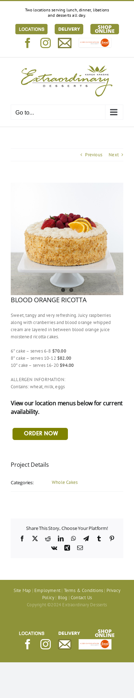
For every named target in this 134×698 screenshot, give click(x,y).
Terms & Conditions (83, 590)
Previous (93, 155)
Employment (47, 590)
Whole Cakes (65, 482)
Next (114, 155)
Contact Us (81, 598)
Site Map (22, 590)
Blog (63, 598)
